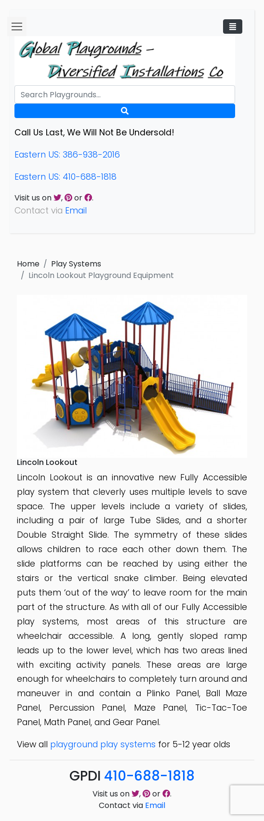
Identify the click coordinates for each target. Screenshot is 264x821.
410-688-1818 (149, 776)
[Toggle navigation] (232, 26)
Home (28, 263)
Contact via (132, 805)
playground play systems (103, 744)
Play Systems (76, 263)
